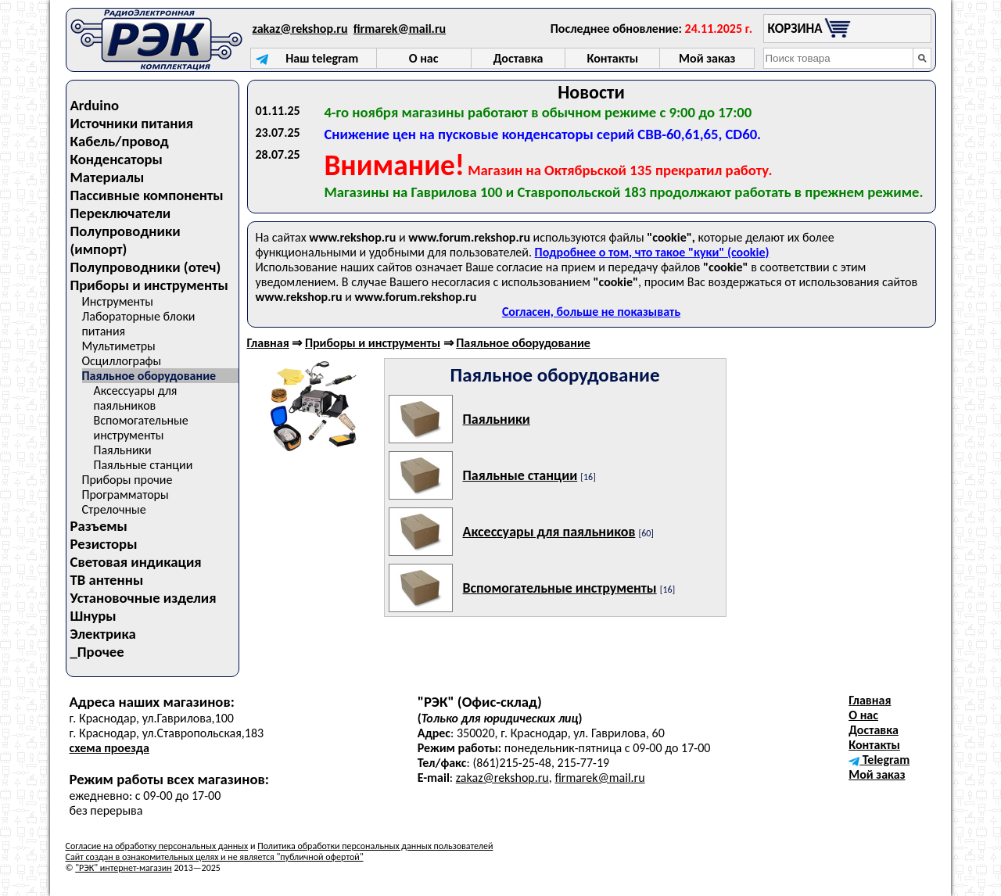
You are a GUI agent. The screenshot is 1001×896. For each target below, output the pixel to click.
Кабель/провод (119, 141)
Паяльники (123, 450)
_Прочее (97, 652)
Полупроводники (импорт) (125, 240)
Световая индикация (136, 562)
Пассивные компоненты (147, 195)
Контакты (874, 744)
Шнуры (93, 616)
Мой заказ (877, 774)
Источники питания (132, 123)
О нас (863, 715)
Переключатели (120, 213)
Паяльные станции (143, 464)
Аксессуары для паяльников (136, 398)
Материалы (107, 177)
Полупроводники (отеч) (145, 267)
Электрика (103, 634)
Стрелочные (114, 509)
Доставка (874, 729)
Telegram (879, 759)
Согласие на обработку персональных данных (157, 845)
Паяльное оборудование (149, 375)
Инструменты (117, 301)
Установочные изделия (143, 598)
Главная (268, 342)
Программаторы (125, 494)
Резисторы (104, 544)
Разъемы (98, 526)
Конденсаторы (116, 159)
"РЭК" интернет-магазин (123, 867)
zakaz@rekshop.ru (300, 28)
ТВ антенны (107, 580)
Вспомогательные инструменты (141, 428)
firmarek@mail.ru (399, 28)
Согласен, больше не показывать (591, 311)
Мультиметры (119, 346)
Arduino (95, 105)
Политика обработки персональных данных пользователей (375, 845)
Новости (591, 92)
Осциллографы (122, 360)
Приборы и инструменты (149, 285)
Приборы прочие (127, 479)
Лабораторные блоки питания (139, 324)
